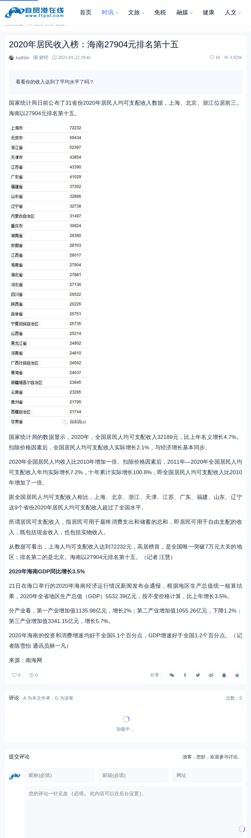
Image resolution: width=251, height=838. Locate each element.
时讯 (108, 12)
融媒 (182, 12)
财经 (43, 57)
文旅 (134, 12)
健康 (208, 12)
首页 (86, 12)
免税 (160, 12)
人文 (231, 12)
